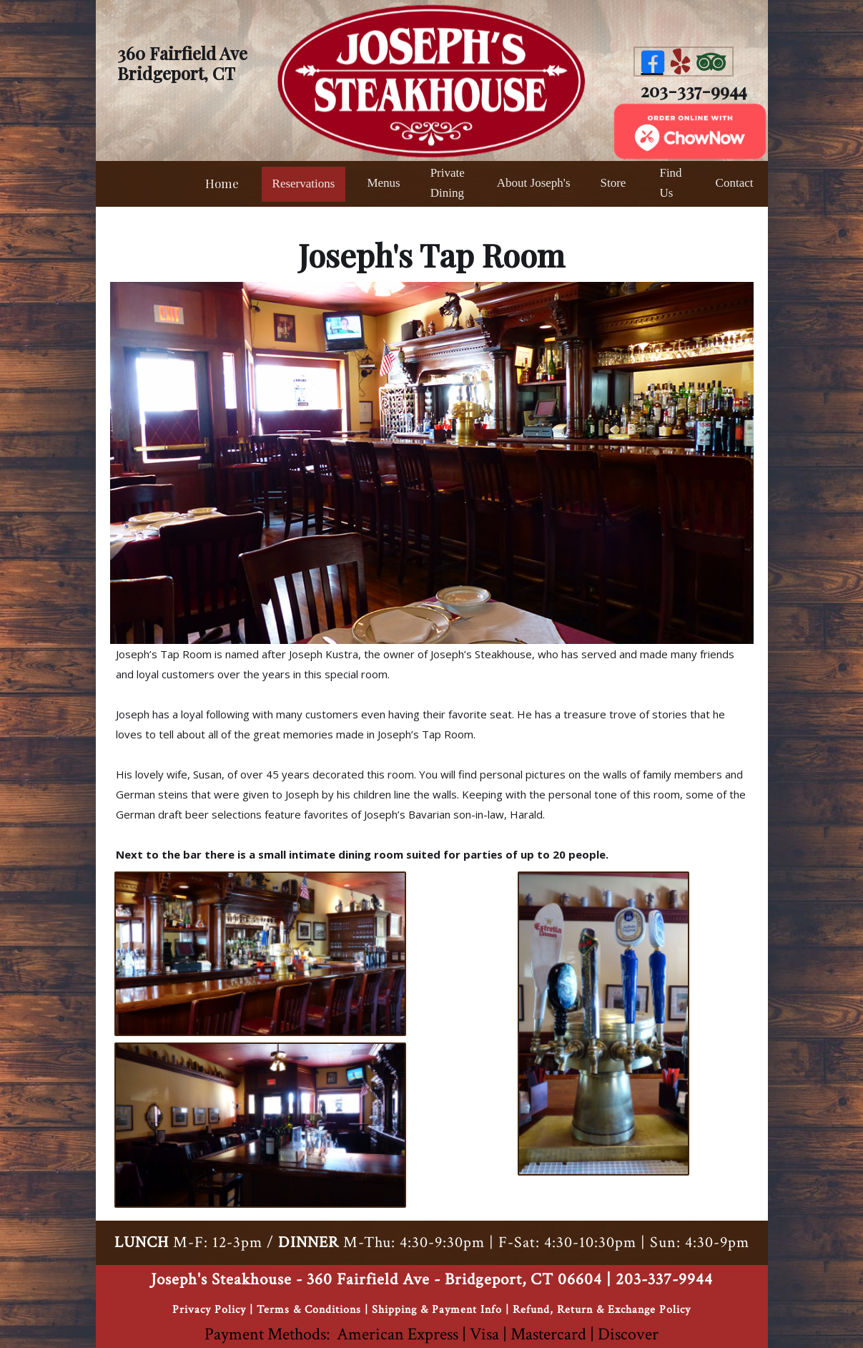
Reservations (303, 183)
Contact (735, 183)
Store (613, 183)
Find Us (670, 183)
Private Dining (447, 183)
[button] (383, 184)
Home (222, 183)
